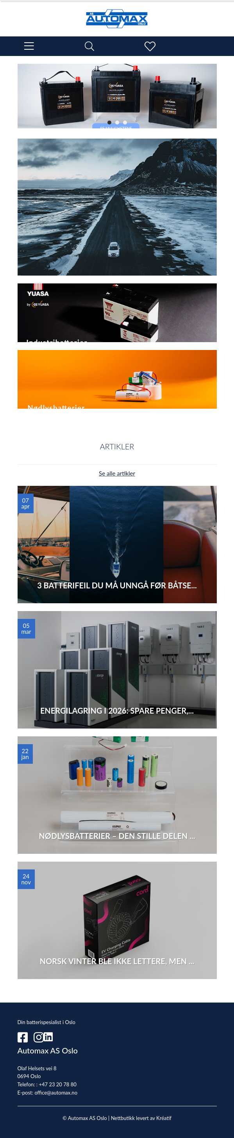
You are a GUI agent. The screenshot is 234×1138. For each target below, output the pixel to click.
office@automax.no (55, 1092)
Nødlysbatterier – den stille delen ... (117, 835)
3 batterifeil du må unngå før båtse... (117, 585)
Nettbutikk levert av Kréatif (141, 1118)
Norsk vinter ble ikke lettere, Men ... (117, 961)
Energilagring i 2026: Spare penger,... (117, 710)
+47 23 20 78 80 (57, 1084)
